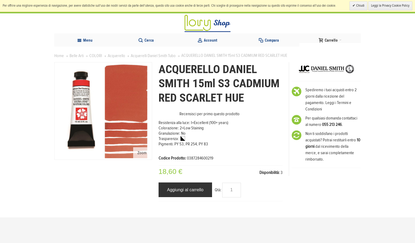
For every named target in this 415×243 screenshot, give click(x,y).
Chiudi (359, 5)
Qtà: (218, 215)
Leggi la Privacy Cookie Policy (390, 5)
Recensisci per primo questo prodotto (209, 139)
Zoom (142, 178)
